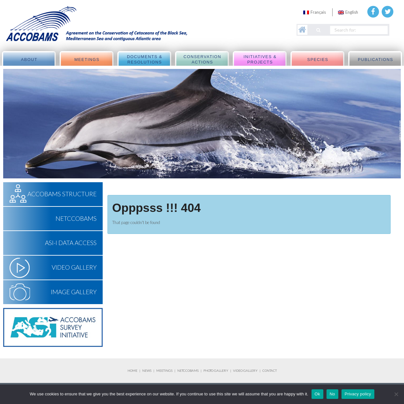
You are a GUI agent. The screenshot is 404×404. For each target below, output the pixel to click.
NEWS (147, 370)
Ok (317, 394)
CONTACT (269, 370)
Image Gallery (74, 292)
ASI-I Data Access (71, 242)
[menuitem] (314, 12)
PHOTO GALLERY (215, 370)
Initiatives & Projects (260, 59)
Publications (375, 59)
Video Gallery (74, 267)
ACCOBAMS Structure (62, 194)
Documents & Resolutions (144, 59)
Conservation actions (202, 59)
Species (317, 59)
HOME (132, 370)
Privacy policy (358, 394)
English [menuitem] (351, 12)
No (332, 394)
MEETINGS (164, 370)
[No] (396, 394)
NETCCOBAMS (76, 218)
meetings (86, 59)
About (29, 59)
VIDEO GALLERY (245, 370)
